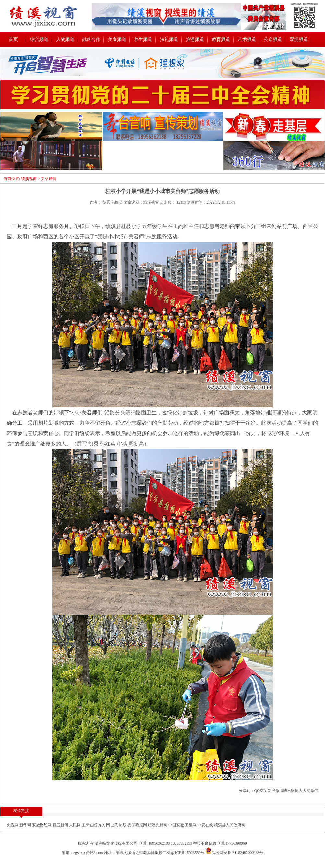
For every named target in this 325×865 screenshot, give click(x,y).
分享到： (246, 790)
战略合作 (91, 39)
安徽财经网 (42, 825)
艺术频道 (247, 39)
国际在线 (90, 825)
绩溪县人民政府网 (229, 825)
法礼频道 (169, 39)
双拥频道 (299, 39)
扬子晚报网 (137, 825)
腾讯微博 (291, 790)
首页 (13, 39)
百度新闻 (61, 825)
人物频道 (65, 39)
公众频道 (273, 39)
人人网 (304, 790)
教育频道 (221, 39)
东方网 (104, 825)
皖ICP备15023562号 (188, 852)
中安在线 (206, 825)
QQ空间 (261, 790)
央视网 (13, 825)
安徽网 (191, 825)
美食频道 (117, 39)
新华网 (25, 825)
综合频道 (39, 39)
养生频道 (143, 39)
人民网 (75, 825)
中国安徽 (176, 825)
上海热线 (119, 825)
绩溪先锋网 (158, 825)
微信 (314, 790)
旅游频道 (195, 39)
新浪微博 (275, 790)
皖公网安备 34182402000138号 (234, 852)
